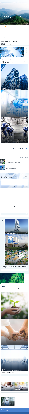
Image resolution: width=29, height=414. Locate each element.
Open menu (28, 1)
